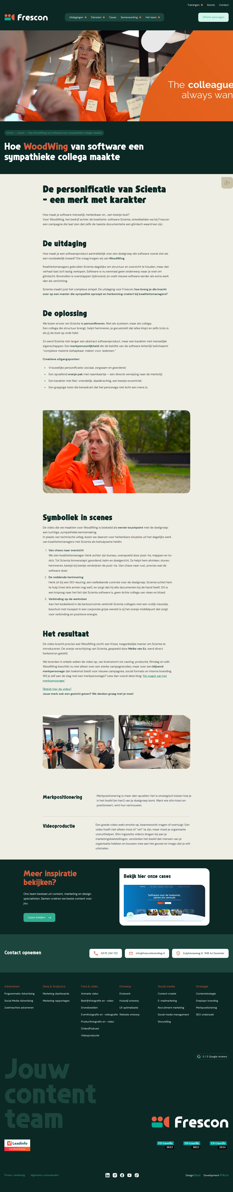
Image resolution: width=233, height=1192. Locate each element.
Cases (112, 17)
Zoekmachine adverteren (19, 1007)
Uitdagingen (78, 17)
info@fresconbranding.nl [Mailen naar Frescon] (147, 953)
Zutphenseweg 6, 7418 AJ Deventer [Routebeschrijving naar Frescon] (200, 953)
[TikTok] (137, 1175)
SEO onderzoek (205, 1014)
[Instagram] (115, 1175)
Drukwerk (125, 993)
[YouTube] (129, 1175)
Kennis (211, 5)
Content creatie (167, 993)
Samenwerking (131, 17)
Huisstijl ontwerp (129, 1000)
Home (10, 132)
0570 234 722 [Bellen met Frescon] (106, 953)
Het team (153, 17)
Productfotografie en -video (97, 1021)
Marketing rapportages (56, 1000)
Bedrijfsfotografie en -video (97, 1000)
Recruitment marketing (171, 1007)
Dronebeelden (89, 1007)
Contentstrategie (206, 993)
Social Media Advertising (18, 1000)
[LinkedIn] (107, 1175)
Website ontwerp (129, 1014)
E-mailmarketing (167, 1000)
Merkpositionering (206, 1007)
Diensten (98, 17)
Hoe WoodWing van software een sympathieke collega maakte (65, 132)
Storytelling (164, 1021)
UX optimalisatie (128, 1007)
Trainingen (195, 5)
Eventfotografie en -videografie (99, 1014)
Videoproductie (90, 1035)
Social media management (173, 1014)
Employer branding (207, 1000)
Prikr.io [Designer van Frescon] (224, 1175)
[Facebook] (122, 1175)
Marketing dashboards (56, 993)
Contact (224, 5)
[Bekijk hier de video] (57, 703)
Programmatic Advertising (19, 993)
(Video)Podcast (90, 1028)
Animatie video (89, 993)
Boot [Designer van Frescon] (197, 1175)
